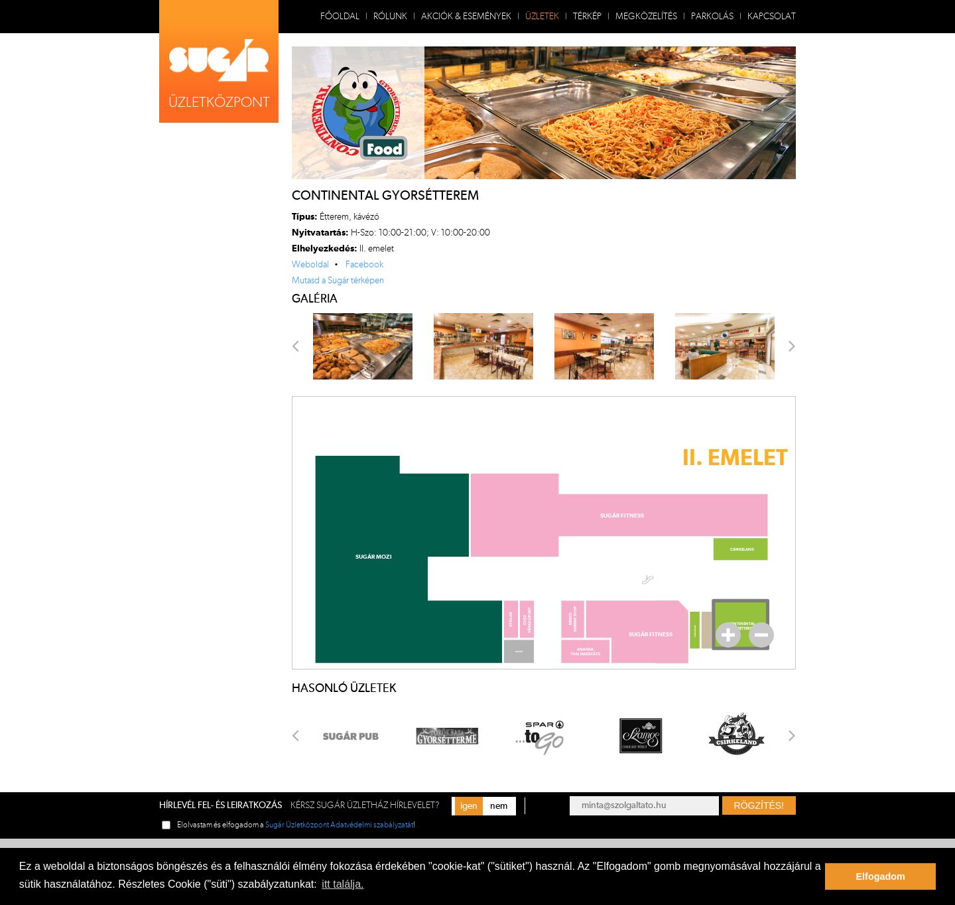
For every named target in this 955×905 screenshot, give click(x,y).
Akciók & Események (466, 16)
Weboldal (310, 264)
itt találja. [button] (342, 884)
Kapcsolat (771, 16)
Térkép (587, 16)
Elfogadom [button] (880, 876)
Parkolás (712, 16)
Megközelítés (646, 16)
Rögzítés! (759, 805)
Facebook (364, 264)
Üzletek (542, 16)
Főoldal (339, 16)
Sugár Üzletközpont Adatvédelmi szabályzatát (339, 825)
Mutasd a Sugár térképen (338, 280)
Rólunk (390, 16)
